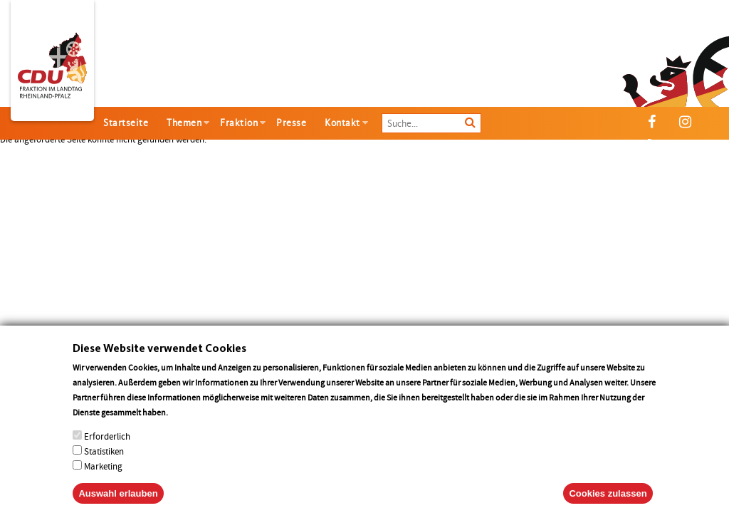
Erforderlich (107, 448)
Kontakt (342, 123)
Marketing (103, 478)
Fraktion (239, 123)
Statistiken (104, 463)
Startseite (125, 123)
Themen (184, 123)
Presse (291, 123)
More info (188, 424)
